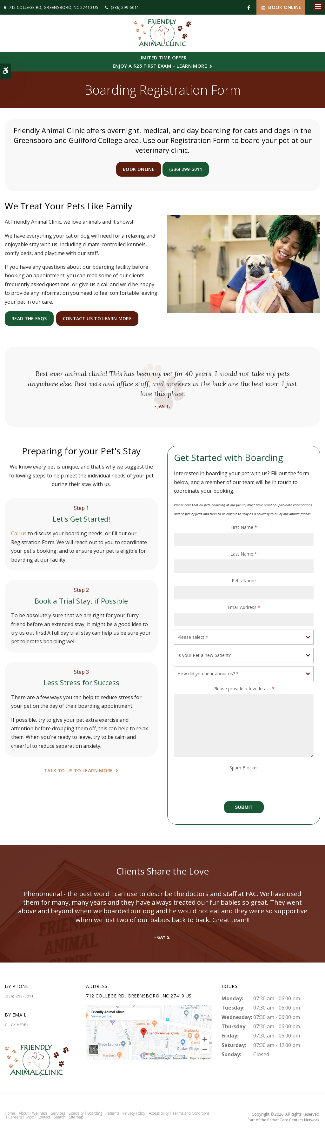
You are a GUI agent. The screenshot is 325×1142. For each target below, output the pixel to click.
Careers (15, 1117)
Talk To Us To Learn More (78, 770)
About (24, 1113)
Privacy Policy (134, 1113)
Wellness (39, 1113)
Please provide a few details (244, 689)
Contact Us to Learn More (97, 318)
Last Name (243, 554)
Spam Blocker (243, 768)
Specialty (76, 1113)
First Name (243, 527)
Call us (19, 533)
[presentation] (211, 782)
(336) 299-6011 (125, 7)
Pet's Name (244, 581)
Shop (29, 1117)
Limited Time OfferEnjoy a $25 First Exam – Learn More (160, 61)
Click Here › (17, 1024)
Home (10, 1113)
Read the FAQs (29, 318)
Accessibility (159, 1113)
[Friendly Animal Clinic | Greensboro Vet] (149, 1031)
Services (58, 1113)
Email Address (244, 607)
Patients (112, 1113)
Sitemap (76, 1117)
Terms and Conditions (190, 1113)
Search (59, 1117)
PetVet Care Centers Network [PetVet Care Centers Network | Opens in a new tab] (293, 1120)
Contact (43, 1117)
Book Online (281, 7)
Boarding (94, 1113)
